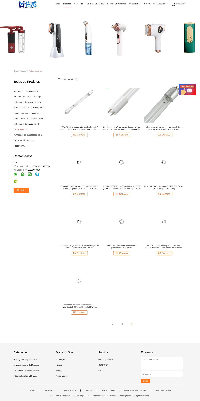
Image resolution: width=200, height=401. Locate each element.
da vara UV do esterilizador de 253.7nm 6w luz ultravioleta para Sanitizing (163, 187)
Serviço (59, 370)
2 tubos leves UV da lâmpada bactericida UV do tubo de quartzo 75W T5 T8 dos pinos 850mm (79, 187)
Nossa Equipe (62, 376)
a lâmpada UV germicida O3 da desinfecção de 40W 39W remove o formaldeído (79, 246)
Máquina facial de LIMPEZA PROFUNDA (30, 107)
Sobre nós (78, 4)
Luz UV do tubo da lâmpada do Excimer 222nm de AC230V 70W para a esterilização (163, 246)
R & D (100, 370)
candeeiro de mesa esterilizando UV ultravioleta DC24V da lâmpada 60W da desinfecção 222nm (79, 306)
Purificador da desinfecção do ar (28, 135)
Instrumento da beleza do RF (27, 124)
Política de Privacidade (135, 390)
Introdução (60, 359)
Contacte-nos (135, 4)
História (59, 365)
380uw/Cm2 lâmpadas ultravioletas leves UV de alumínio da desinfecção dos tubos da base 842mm (79, 128)
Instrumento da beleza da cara (27, 102)
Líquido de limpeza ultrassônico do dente (30, 118)
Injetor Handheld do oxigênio (26, 113)
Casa (58, 4)
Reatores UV (19, 146)
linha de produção (105, 359)
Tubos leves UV (35, 71)
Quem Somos (69, 390)
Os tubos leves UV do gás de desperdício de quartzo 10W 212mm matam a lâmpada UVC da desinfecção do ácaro (121, 128)
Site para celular (163, 390)
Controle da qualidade (116, 4)
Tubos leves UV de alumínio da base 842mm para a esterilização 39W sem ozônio (164, 128)
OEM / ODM (103, 365)
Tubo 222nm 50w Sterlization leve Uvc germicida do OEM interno (121, 246)
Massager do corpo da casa (26, 91)
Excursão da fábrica (95, 4)
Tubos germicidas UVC (24, 140)
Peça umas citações (161, 4)
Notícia (147, 4)
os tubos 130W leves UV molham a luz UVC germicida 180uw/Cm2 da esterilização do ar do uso (121, 187)
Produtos (67, 4)
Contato (21, 190)
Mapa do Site (108, 390)
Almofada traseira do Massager (28, 97)
